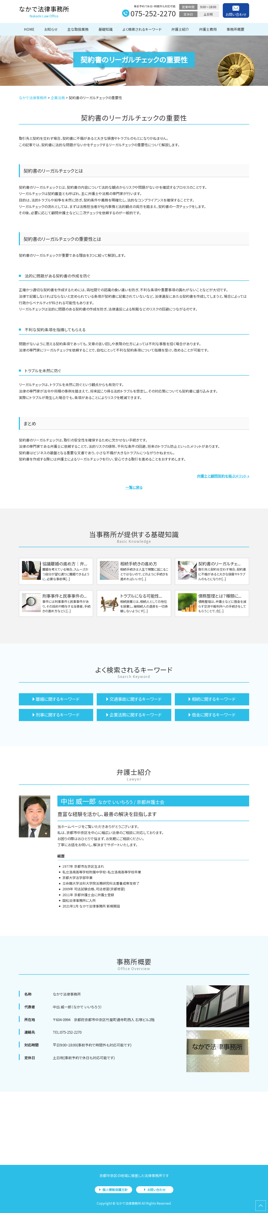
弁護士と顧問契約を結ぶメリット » (223, 476)
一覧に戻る (134, 487)
